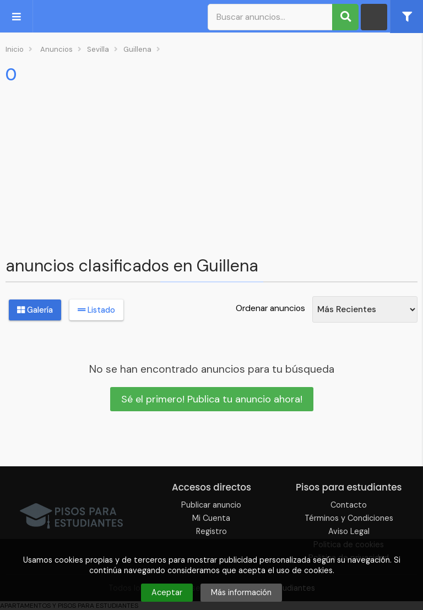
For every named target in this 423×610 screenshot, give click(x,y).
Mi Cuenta (211, 518)
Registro (211, 531)
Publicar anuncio (211, 505)
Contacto (348, 505)
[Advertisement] (211, 168)
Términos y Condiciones (349, 518)
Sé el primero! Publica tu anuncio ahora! (211, 399)
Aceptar (166, 592)
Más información (241, 592)
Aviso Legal (349, 531)
